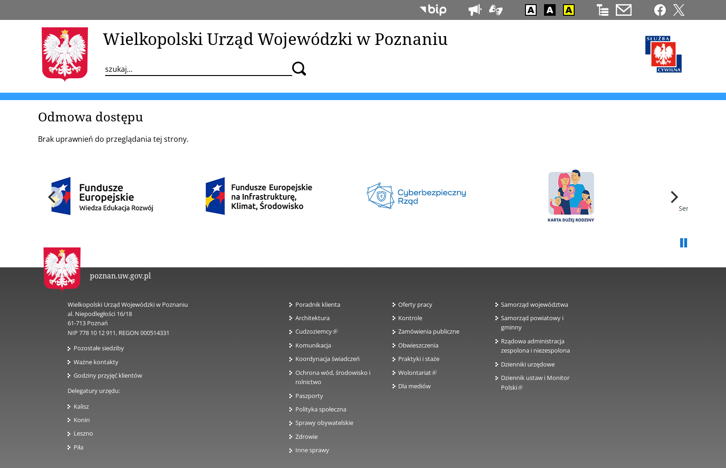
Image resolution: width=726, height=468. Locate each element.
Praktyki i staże (418, 358)
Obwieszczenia (418, 345)
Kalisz (81, 406)
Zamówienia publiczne (428, 331)
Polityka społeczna (320, 409)
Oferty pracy (415, 304)
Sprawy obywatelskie (324, 422)
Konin (82, 420)
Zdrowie (306, 436)
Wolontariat (417, 372)
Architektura (312, 318)
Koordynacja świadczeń (327, 358)
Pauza (683, 243)
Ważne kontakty (96, 362)
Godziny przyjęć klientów (108, 375)
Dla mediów (414, 386)
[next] (673, 197)
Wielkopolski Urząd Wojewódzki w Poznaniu (275, 38)
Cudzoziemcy (316, 331)
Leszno (83, 433)
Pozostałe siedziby (99, 348)
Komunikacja (313, 345)
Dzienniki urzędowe (528, 364)
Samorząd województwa (534, 304)
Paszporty (309, 396)
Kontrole (410, 318)
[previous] (53, 197)
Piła (78, 447)
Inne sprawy (312, 450)
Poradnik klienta (317, 304)
